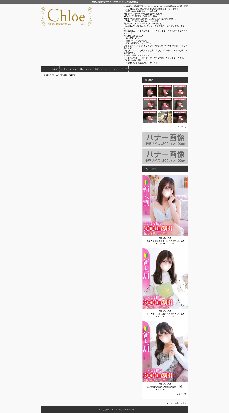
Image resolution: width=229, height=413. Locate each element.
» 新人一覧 (182, 394)
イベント (113, 69)
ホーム (45, 69)
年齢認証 (46, 75)
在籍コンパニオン (69, 69)
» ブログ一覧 (181, 127)
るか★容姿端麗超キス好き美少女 (161, 241)
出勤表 (55, 69)
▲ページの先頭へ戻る (177, 403)
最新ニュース (100, 69)
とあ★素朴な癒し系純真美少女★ (161, 314)
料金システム (85, 69)
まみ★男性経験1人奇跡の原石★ (161, 387)
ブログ (124, 69)
